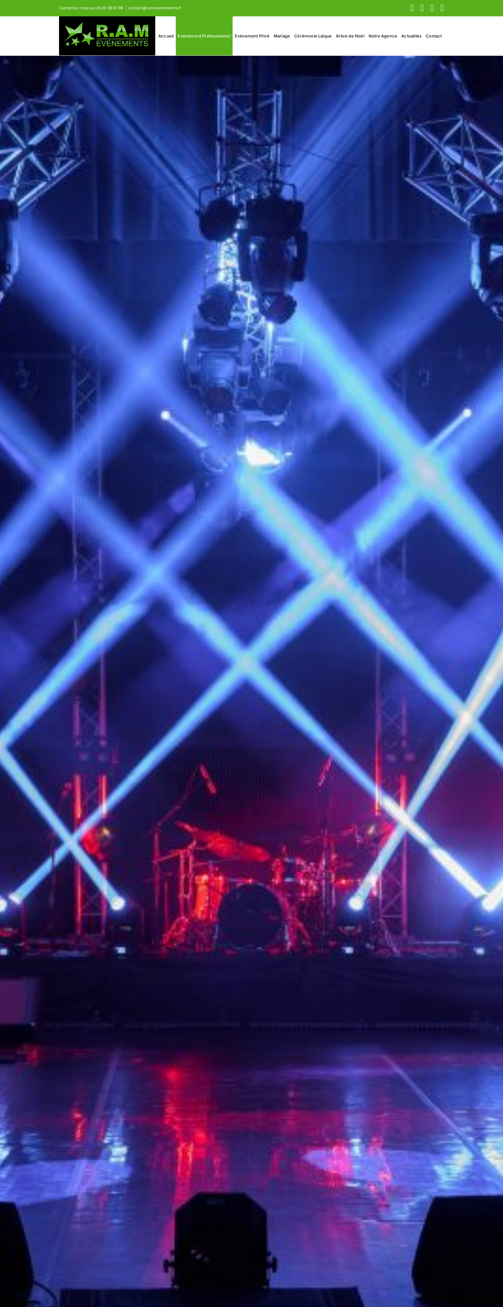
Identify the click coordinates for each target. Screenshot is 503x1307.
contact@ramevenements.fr (155, 7)
